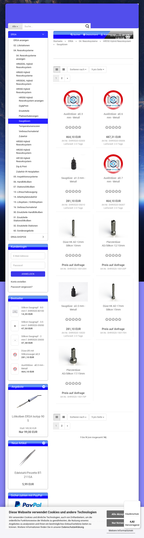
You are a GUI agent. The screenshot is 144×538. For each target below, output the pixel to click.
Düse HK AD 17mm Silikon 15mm (113, 310)
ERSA (13, 36)
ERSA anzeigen (21, 42)
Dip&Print (23, 107)
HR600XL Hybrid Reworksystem (24, 68)
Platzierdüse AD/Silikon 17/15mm (73, 374)
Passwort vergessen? (22, 288)
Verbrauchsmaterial (29, 133)
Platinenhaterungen (28, 118)
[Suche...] (15, 26)
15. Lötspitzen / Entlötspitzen (28, 204)
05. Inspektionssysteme (26, 178)
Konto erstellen (18, 284)
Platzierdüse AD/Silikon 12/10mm (113, 246)
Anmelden (28, 276)
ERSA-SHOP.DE (18, 239)
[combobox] (78, 71)
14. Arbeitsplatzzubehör (25, 199)
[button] (90, 37)
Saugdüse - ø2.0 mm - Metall (73, 310)
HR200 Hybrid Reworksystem (23, 153)
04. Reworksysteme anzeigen (26, 59)
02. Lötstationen (22, 47)
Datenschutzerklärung (73, 527)
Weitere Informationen (121, 530)
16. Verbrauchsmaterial (25, 209)
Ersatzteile (24, 113)
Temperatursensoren (29, 128)
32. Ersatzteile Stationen (26, 227)
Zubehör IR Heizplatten (27, 173)
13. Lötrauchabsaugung (25, 194)
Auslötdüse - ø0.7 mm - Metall (113, 182)
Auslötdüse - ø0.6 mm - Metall (113, 117)
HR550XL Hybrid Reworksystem (24, 84)
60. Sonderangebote (24, 232)
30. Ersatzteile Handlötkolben (28, 214)
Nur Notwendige (121, 522)
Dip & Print (21, 168)
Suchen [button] (75, 36)
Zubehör (23, 138)
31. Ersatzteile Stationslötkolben (22, 221)
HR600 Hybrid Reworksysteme (24, 76)
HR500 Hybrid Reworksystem (23, 145)
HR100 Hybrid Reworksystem (23, 162)
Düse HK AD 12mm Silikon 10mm (73, 246)
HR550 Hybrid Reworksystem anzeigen (31, 101)
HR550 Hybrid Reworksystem (23, 93)
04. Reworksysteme (23, 52)
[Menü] (138, 503)
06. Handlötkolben (23, 183)
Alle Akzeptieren (121, 514)
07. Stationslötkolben (24, 189)
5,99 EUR (28, 486)
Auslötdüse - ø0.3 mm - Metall (73, 117)
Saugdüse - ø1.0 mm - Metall (73, 182)
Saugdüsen (24, 123)
